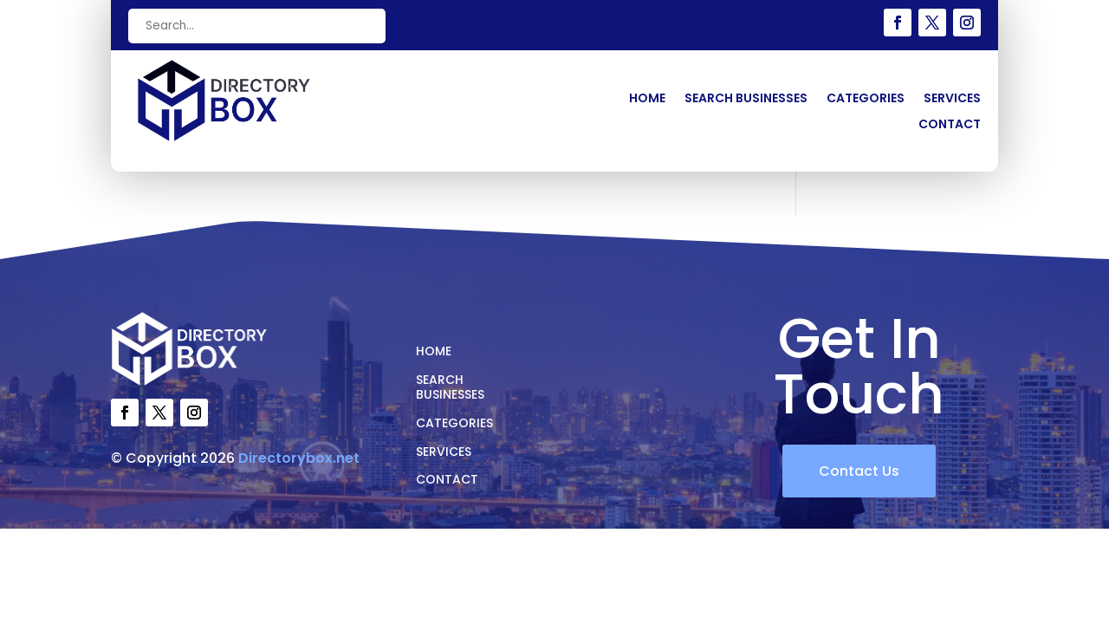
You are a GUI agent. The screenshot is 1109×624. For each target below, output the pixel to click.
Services (952, 99)
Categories (866, 99)
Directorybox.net (299, 458)
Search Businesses (745, 99)
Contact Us (859, 471)
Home (647, 99)
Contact (949, 125)
